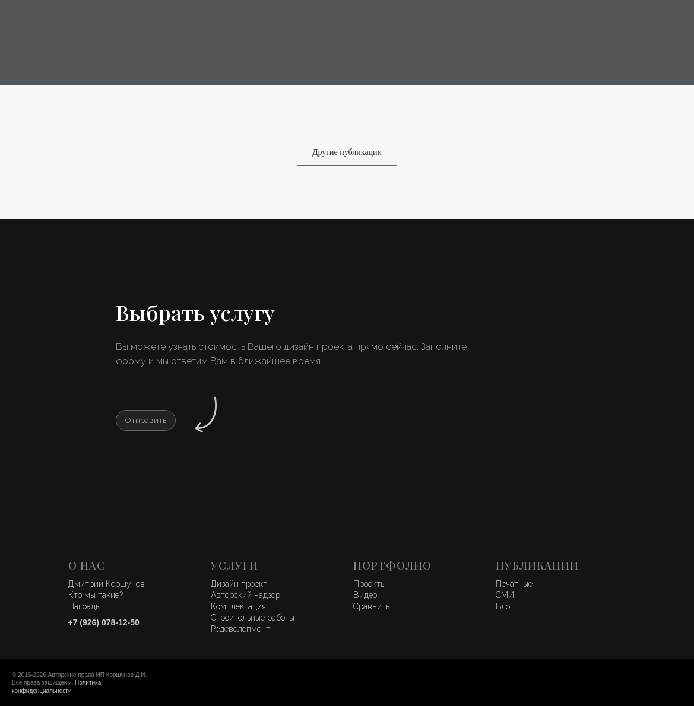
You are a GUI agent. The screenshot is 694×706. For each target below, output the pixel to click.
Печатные (514, 584)
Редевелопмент (240, 629)
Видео (365, 595)
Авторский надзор (245, 595)
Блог (505, 606)
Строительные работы (252, 617)
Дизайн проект (239, 584)
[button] (146, 420)
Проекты (369, 584)
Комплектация (238, 606)
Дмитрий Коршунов (106, 584)
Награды (84, 606)
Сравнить (371, 606)
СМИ (505, 595)
